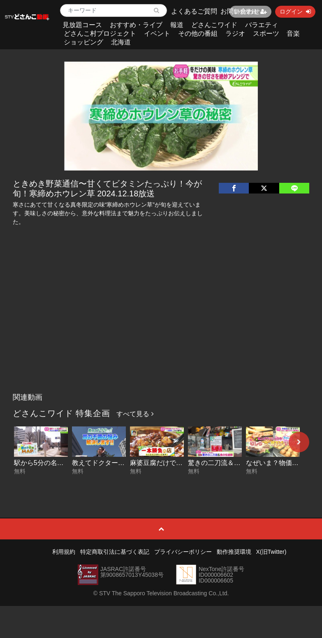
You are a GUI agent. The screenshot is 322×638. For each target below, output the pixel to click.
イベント (157, 33)
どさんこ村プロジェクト (100, 33)
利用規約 (63, 551)
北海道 (121, 42)
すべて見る (134, 413)
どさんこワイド (214, 24)
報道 (176, 24)
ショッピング (83, 42)
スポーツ (266, 33)
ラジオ (235, 33)
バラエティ (261, 24)
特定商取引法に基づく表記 (114, 551)
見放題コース (82, 24)
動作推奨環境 (234, 551)
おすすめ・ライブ (136, 24)
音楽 (293, 33)
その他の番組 (198, 33)
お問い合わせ (240, 11)
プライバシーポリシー (183, 551)
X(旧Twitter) (271, 551)
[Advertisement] (161, 327)
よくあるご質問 (194, 11)
